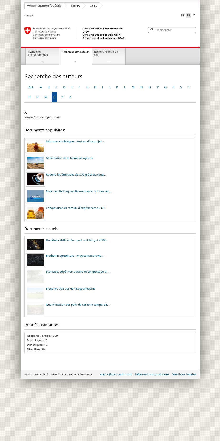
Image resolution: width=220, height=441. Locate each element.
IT (194, 15)
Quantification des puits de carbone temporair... (77, 314)
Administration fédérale (44, 5)
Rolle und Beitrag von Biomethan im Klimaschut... (78, 191)
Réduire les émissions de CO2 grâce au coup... (76, 174)
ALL (31, 87)
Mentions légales (184, 389)
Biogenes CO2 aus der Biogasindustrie (71, 293)
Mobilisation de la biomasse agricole (70, 158)
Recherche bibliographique (38, 53)
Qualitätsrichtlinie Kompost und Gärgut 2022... (77, 240)
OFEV (93, 5)
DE (182, 15)
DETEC (75, 5)
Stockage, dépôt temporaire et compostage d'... (77, 271)
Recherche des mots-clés (106, 53)
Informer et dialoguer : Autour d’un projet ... (75, 141)
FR (189, 15)
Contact (28, 15)
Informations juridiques (152, 389)
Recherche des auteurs (75, 51)
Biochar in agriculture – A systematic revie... (74, 255)
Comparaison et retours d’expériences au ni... (76, 208)
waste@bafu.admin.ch (116, 389)
